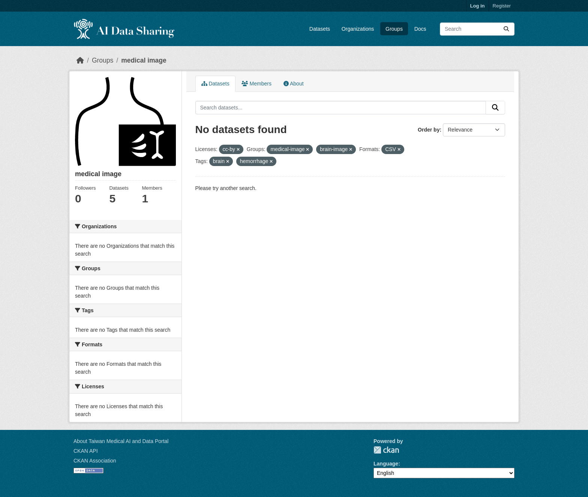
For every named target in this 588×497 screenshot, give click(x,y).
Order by (429, 130)
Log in (477, 6)
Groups (394, 29)
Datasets (319, 29)
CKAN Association (95, 461)
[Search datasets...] (477, 29)
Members (257, 84)
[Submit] (506, 29)
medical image (143, 60)
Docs (420, 29)
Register (502, 6)
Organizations (358, 29)
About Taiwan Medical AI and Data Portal (121, 441)
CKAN (386, 450)
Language (386, 464)
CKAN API (86, 451)
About (294, 84)
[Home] (80, 60)
